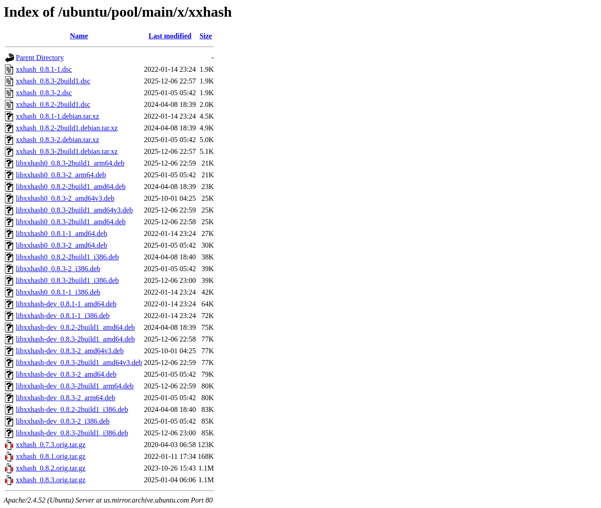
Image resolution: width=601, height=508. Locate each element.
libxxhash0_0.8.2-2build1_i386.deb (67, 257)
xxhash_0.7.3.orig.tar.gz (50, 444)
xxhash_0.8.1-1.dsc (44, 69)
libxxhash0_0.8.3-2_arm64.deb (61, 175)
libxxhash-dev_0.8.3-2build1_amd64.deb (75, 339)
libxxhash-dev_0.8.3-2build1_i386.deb (72, 433)
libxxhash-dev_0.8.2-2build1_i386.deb (72, 409)
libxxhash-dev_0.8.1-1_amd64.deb (66, 304)
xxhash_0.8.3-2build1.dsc (53, 81)
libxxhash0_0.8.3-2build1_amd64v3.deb (74, 210)
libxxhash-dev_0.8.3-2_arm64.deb (65, 398)
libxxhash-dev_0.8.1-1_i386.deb (63, 315)
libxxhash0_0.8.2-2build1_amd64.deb (71, 186)
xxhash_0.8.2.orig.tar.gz (50, 468)
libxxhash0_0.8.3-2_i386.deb (58, 268)
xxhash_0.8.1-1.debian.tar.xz (57, 116)
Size (206, 36)
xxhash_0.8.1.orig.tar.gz (50, 456)
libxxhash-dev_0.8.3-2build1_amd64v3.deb (79, 362)
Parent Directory (40, 57)
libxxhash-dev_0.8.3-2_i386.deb (63, 421)
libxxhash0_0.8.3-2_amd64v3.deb (65, 198)
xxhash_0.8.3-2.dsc (44, 93)
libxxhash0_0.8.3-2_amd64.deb (61, 245)
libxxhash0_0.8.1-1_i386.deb (58, 292)
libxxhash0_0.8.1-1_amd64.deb (61, 233)
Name (79, 36)
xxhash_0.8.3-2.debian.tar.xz (57, 139)
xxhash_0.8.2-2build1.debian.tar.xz (66, 128)
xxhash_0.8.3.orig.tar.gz (50, 480)
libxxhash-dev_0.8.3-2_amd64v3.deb (70, 351)
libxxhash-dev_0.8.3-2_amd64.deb (66, 374)
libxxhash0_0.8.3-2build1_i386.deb (67, 280)
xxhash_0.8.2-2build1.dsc (53, 104)
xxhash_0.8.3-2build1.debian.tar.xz (66, 151)
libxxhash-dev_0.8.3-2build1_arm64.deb (75, 386)
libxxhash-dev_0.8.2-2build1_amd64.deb (75, 327)
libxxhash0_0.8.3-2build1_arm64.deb (70, 163)
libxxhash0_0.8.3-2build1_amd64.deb (71, 222)
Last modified (170, 36)
